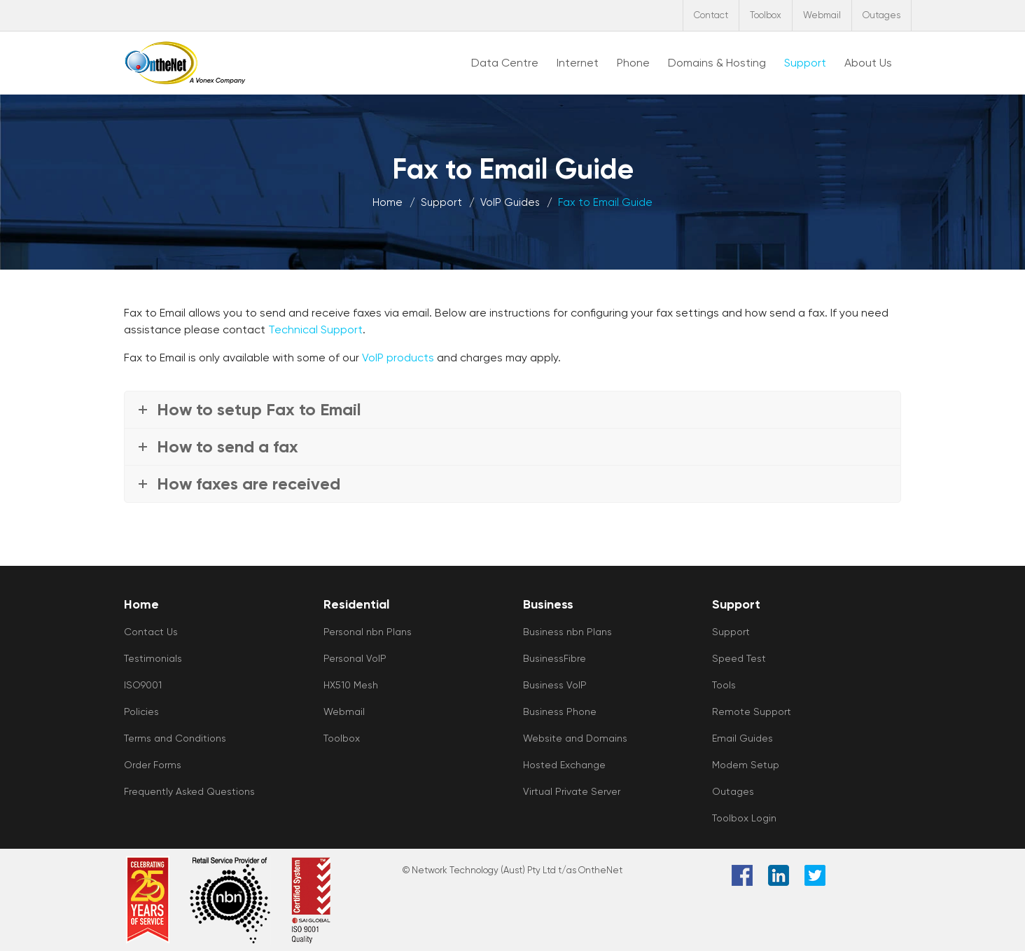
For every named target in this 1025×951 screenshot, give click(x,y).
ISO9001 (143, 684)
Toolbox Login (744, 818)
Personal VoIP (354, 658)
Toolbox (765, 15)
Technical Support (315, 329)
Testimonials (153, 658)
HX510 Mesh (350, 684)
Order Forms (152, 764)
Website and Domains (575, 738)
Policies (141, 711)
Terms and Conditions (175, 738)
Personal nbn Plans (367, 631)
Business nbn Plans (567, 631)
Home (387, 202)
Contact (711, 15)
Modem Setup (745, 764)
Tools (724, 684)
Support (441, 202)
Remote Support (751, 711)
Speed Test (739, 658)
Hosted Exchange (564, 764)
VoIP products (398, 357)
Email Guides (742, 738)
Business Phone (560, 711)
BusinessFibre (554, 658)
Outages (881, 15)
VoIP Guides (510, 202)
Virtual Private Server (571, 791)
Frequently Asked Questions (189, 791)
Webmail (822, 15)
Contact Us (151, 631)
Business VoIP (555, 684)
